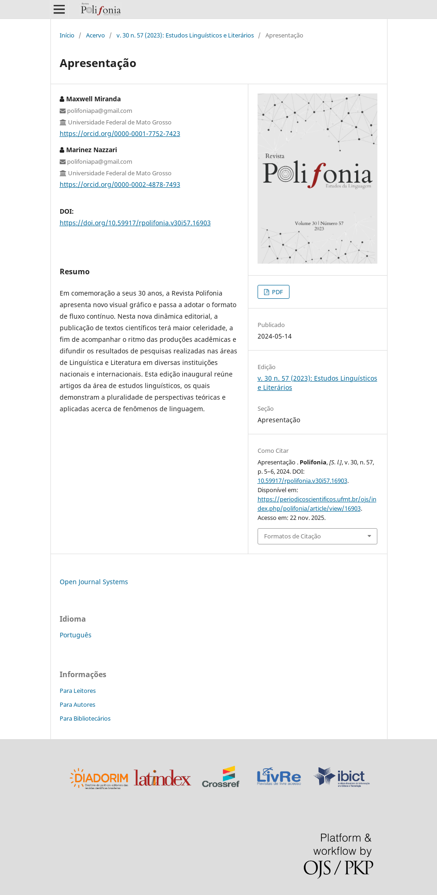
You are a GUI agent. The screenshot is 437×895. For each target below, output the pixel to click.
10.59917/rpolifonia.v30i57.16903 (302, 480)
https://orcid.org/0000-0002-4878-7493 (120, 184)
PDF (277, 292)
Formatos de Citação (292, 536)
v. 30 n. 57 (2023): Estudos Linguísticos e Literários (185, 35)
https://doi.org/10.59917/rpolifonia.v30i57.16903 (135, 222)
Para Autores (77, 704)
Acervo (95, 35)
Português (76, 634)
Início (67, 35)
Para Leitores (78, 690)
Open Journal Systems (94, 581)
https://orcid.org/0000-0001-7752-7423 (120, 133)
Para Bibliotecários (85, 718)
